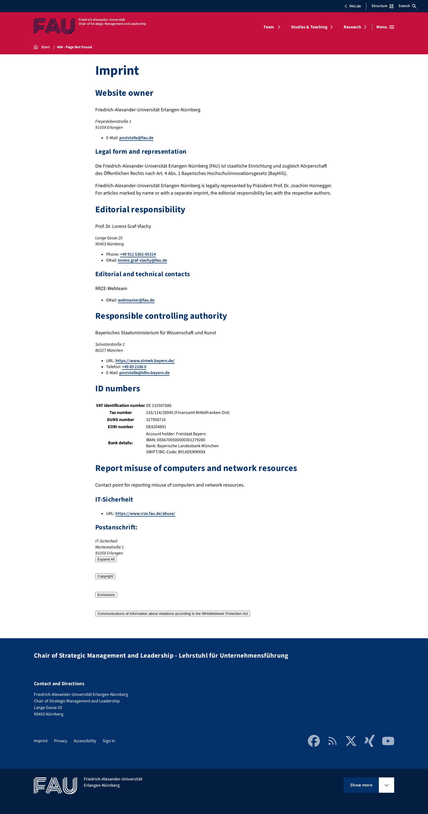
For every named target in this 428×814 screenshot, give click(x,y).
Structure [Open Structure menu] (382, 6)
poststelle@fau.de (136, 138)
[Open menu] (385, 27)
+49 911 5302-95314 (138, 254)
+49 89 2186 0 (134, 367)
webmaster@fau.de (136, 300)
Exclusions (106, 595)
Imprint (40, 741)
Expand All (106, 559)
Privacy (60, 741)
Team (268, 27)
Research (352, 27)
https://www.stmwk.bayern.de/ (145, 361)
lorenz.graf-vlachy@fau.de (142, 260)
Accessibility (85, 741)
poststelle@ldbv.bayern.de (144, 373)
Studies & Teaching (309, 27)
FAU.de (352, 6)
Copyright (105, 576)
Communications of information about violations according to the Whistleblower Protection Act (172, 614)
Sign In (109, 741)
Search (408, 6)
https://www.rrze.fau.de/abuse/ (145, 514)
